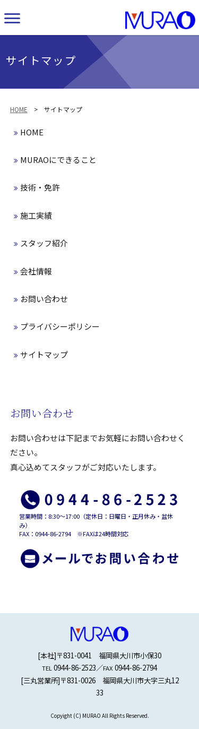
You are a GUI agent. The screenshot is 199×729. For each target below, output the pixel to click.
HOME (19, 109)
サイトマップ (41, 354)
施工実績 (33, 215)
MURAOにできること (55, 159)
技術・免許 (37, 187)
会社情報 (33, 271)
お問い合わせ (41, 298)
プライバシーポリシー (57, 326)
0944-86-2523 (75, 667)
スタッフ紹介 (41, 242)
